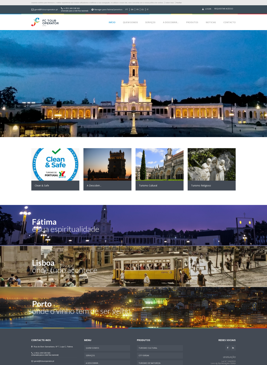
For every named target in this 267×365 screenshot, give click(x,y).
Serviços (150, 22)
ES (143, 9)
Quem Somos (130, 22)
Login (206, 9)
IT (147, 9)
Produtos (192, 22)
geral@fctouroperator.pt (46, 9)
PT (126, 9)
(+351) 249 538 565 (72, 8)
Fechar (179, 3)
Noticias (211, 22)
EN (132, 9)
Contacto (229, 22)
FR (137, 9)
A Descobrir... (171, 22)
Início (112, 22)
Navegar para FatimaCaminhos (108, 9)
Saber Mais (170, 3)
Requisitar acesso (223, 8)
